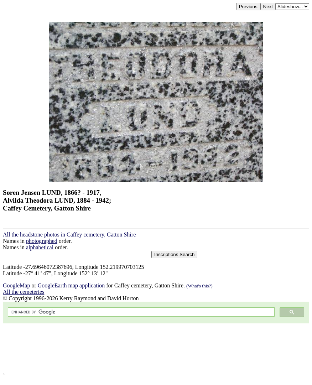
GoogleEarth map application (72, 285)
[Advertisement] (156, 348)
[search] (140, 312)
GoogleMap (16, 285)
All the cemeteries (23, 292)
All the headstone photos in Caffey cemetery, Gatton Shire (69, 234)
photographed (41, 241)
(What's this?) (199, 285)
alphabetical (39, 247)
